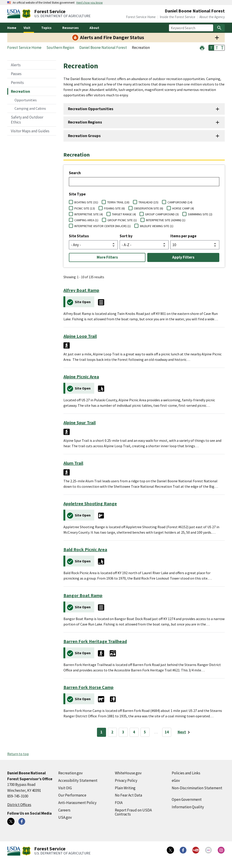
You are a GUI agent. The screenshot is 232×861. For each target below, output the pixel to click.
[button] (202, 47)
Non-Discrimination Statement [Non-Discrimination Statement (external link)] (197, 787)
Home (11, 28)
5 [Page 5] (145, 732)
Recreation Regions (85, 122)
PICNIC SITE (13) (84, 208)
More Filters (107, 257)
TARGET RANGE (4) (124, 214)
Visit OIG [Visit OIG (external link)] (65, 787)
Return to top (18, 754)
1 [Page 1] (101, 732)
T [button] (211, 47)
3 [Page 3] (123, 732)
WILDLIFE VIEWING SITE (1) (156, 226)
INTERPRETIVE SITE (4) (88, 214)
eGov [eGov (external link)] (176, 780)
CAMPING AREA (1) (86, 220)
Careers (64, 810)
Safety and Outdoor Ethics (27, 120)
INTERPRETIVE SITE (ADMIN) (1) (165, 220)
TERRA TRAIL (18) (118, 202)
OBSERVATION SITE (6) (148, 208)
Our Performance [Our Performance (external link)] (72, 795)
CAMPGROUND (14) (179, 202)
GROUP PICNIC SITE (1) (122, 220)
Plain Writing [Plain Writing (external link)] (125, 787)
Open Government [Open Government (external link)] (187, 799)
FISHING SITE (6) (114, 208)
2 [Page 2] (112, 732)
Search (75, 172)
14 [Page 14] (167, 732)
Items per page (183, 235)
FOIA (119, 802)
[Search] (219, 27)
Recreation (20, 91)
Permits (17, 82)
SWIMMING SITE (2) (200, 214)
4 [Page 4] (134, 732)
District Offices (19, 804)
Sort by (126, 235)
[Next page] (184, 732)
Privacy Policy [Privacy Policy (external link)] (126, 780)
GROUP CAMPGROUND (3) (162, 214)
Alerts (16, 64)
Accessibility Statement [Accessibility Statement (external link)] (77, 780)
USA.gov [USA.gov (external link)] (65, 817)
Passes (16, 73)
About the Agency (212, 16)
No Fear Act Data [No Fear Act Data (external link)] (128, 795)
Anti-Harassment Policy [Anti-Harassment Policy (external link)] (77, 802)
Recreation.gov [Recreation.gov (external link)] (70, 773)
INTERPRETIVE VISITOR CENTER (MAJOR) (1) (102, 226)
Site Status (79, 235)
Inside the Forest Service (177, 16)
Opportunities (25, 100)
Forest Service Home (141, 16)
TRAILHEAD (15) (148, 202)
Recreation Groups (84, 135)
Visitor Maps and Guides (30, 130)
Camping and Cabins (30, 108)
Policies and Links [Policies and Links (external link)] (186, 773)
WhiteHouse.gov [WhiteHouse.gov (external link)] (128, 773)
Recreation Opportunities (90, 108)
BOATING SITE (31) (86, 202)
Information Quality (188, 806)
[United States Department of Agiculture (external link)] (14, 13)
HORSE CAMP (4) (183, 208)
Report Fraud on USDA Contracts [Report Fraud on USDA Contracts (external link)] (133, 812)
